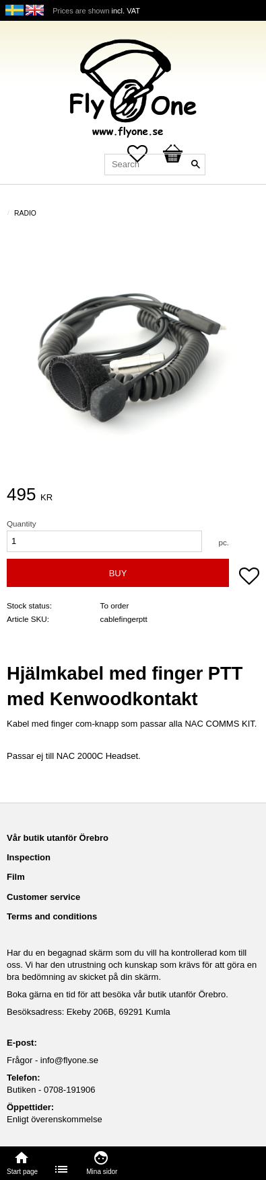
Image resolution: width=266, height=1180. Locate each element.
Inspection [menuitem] (29, 857)
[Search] (195, 164)
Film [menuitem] (16, 877)
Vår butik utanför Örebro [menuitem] (57, 838)
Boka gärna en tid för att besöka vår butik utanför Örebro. (117, 994)
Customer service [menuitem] (43, 897)
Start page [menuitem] (22, 1171)
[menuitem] (61, 1169)
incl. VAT (126, 11)
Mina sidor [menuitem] (101, 1171)
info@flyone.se (69, 1060)
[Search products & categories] (154, 164)
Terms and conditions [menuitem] (52, 916)
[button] (249, 577)
